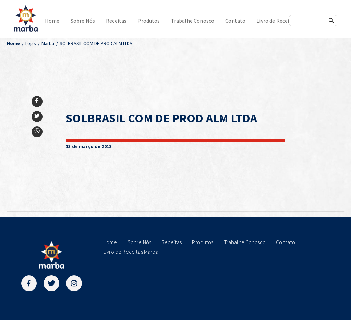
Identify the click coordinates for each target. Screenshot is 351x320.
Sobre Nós (83, 20)
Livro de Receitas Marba (284, 20)
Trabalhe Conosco (193, 20)
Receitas (116, 20)
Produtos (148, 20)
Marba (48, 43)
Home (52, 20)
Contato (235, 20)
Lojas (30, 43)
